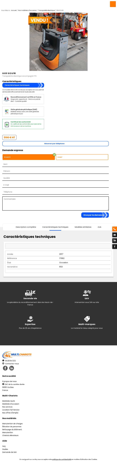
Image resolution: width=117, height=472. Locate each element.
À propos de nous (9, 381)
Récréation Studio (76, 467)
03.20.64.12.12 (9, 361)
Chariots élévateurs (10, 435)
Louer (59, 157)
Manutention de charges (12, 423)
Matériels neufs (8, 401)
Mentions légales (58, 467)
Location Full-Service (10, 410)
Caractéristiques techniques (17, 85)
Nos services (7, 407)
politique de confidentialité (61, 459)
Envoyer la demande (94, 215)
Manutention (7, 432)
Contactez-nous (10, 364)
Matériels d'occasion (10, 404)
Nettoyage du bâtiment (12, 429)
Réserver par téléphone (54, 143)
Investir (7, 157)
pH (94, 467)
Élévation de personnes (11, 426)
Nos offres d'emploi (10, 413)
